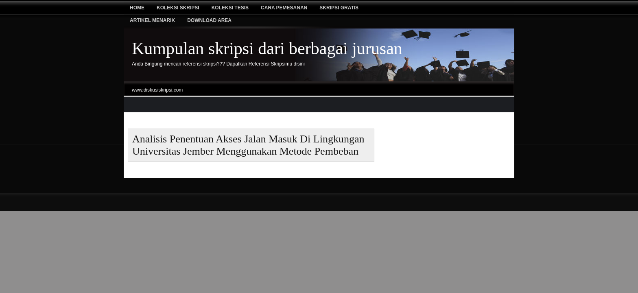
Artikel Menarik (152, 20)
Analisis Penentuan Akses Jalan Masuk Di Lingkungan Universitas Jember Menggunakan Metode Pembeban (248, 145)
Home (137, 8)
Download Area (209, 20)
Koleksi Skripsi (178, 8)
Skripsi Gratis (338, 8)
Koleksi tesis (230, 8)
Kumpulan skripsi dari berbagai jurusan (267, 48)
